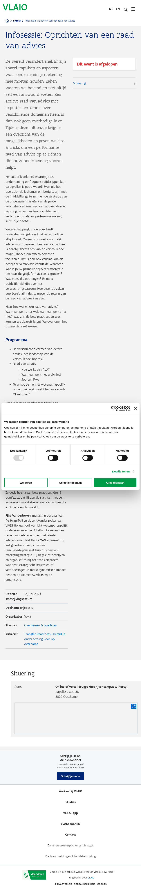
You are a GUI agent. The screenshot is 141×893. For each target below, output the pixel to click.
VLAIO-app (70, 813)
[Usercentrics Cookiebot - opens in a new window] (114, 408)
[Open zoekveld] (125, 9)
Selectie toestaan (70, 482)
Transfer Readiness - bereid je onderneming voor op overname (44, 642)
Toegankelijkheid (84, 884)
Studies (71, 802)
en (118, 9)
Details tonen (121, 471)
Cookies (102, 884)
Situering (79, 83)
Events (17, 20)
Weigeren (26, 482)
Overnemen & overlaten (40, 628)
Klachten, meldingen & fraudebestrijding (70, 856)
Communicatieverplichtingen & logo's (70, 845)
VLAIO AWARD (70, 823)
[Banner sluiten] (135, 408)
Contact (70, 834)
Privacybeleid (63, 884)
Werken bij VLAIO (70, 791)
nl (111, 9)
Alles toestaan (115, 482)
